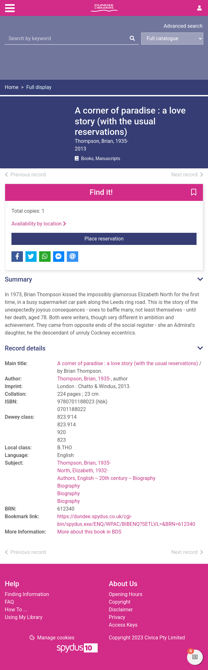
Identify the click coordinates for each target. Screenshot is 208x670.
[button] (194, 192)
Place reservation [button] (141, 238)
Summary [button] (18, 279)
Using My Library (23, 617)
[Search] (132, 39)
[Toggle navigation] (10, 7)
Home (11, 87)
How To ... (16, 610)
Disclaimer (121, 610)
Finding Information (27, 594)
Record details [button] (25, 348)
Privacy (117, 617)
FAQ (9, 602)
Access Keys (123, 625)
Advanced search (183, 26)
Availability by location (38, 224)
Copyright (119, 602)
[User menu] (199, 8)
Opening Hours (125, 594)
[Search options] (172, 39)
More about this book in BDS (89, 532)
